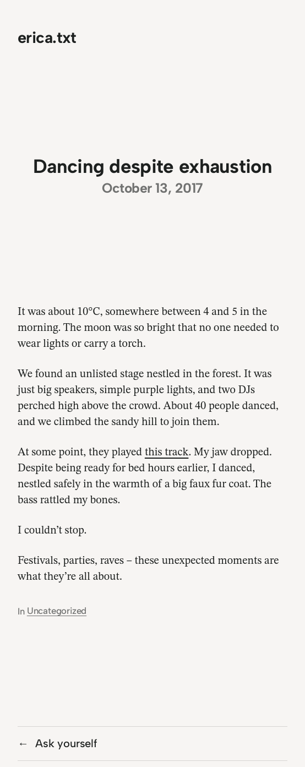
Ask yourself (66, 743)
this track (166, 452)
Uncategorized (56, 610)
